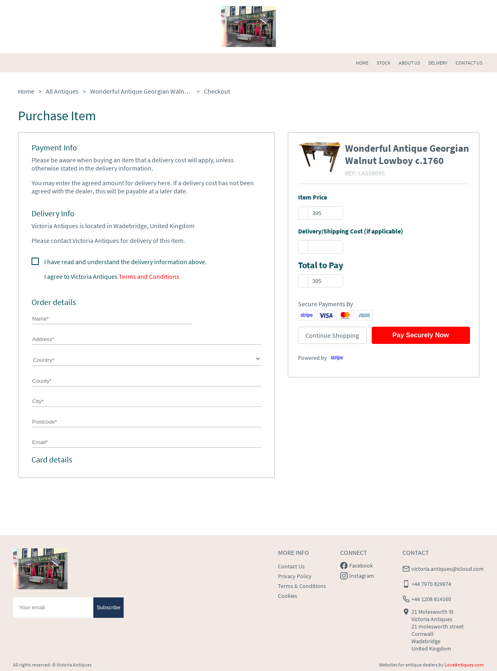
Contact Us (291, 566)
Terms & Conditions (302, 586)
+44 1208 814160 (431, 599)
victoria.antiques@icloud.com (447, 568)
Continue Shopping (332, 335)
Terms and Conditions (149, 276)
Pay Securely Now (421, 335)
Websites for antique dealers (408, 665)
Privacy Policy (295, 576)
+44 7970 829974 (431, 584)
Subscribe (108, 607)
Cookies (287, 595)
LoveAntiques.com (464, 665)
